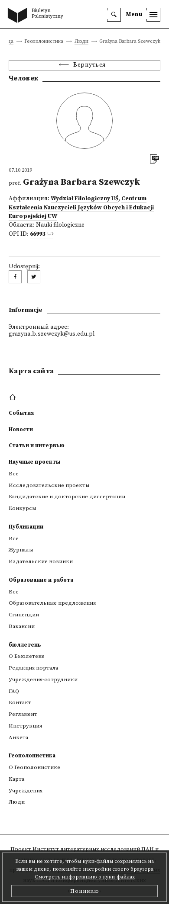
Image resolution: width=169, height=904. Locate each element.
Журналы (21, 549)
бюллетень (25, 644)
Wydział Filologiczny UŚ (84, 198)
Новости (21, 429)
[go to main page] (37, 16)
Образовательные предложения (52, 602)
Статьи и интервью (37, 445)
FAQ (14, 691)
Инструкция (25, 725)
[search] (114, 15)
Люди (81, 42)
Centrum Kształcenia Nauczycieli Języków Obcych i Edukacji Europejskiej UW (81, 207)
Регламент (23, 714)
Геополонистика (32, 755)
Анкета (18, 737)
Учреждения (25, 790)
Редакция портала (33, 667)
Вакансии (22, 626)
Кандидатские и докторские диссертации (67, 496)
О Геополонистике (34, 767)
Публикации (26, 526)
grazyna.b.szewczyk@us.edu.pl (51, 334)
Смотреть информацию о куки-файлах (85, 877)
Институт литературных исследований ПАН (93, 849)
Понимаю (84, 891)
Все (14, 473)
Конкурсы (22, 508)
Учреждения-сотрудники (43, 679)
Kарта (16, 779)
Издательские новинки (41, 561)
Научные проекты (34, 461)
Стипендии (24, 614)
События (21, 413)
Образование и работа (41, 580)
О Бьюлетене (27, 656)
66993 (37, 234)
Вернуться (89, 65)
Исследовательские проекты (49, 485)
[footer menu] (14, 397)
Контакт (20, 702)
